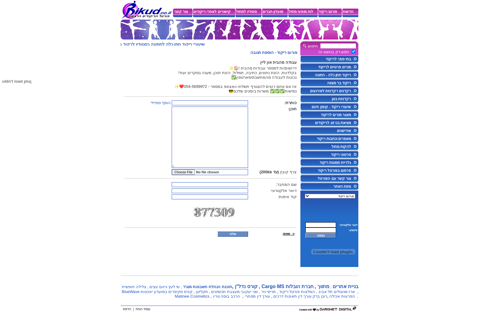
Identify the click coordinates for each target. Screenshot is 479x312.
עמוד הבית (143, 309)
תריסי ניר (268, 291)
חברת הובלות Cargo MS (287, 286)
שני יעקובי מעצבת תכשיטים (234, 291)
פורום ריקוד (287, 52)
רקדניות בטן (341, 99)
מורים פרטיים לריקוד (334, 67)
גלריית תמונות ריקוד (335, 162)
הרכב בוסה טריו (226, 296)
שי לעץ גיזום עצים (164, 286)
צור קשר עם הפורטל (334, 178)
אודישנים (344, 131)
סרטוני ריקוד (341, 154)
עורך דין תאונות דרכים (292, 296)
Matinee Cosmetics (192, 296)
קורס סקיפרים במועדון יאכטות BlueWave (157, 291)
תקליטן (202, 291)
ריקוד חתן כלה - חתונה (333, 75)
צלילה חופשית (134, 286)
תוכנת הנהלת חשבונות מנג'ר (207, 286)
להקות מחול (341, 146)
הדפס (127, 309)
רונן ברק (320, 296)
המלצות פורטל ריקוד (297, 291)
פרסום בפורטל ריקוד (334, 170)
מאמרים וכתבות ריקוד (334, 139)
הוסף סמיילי (161, 102)
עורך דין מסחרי (257, 296)
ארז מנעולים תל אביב (336, 291)
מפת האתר (342, 186)
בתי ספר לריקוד (338, 59)
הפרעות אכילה (342, 296)
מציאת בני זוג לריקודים (333, 123)
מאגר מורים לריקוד (336, 115)
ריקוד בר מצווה (339, 83)
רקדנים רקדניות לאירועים (330, 91)
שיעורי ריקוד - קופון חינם (331, 107)
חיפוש (313, 46)
